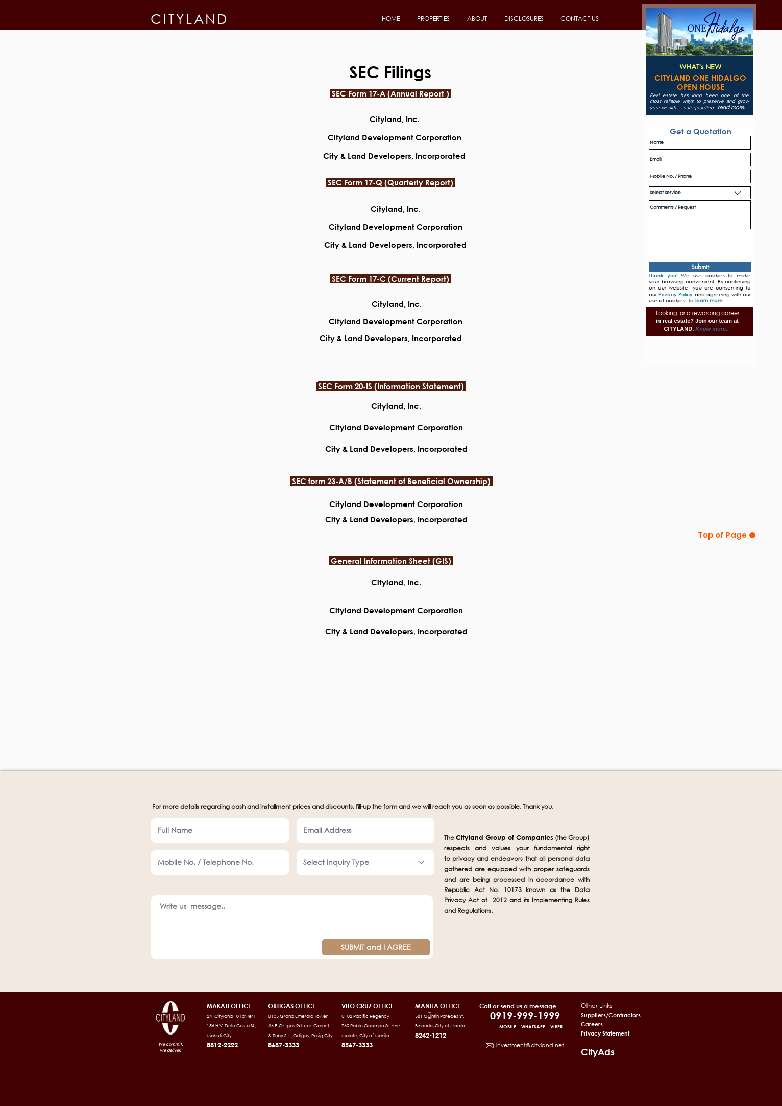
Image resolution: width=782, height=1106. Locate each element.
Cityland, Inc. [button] (392, 208)
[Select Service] (700, 192)
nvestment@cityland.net (530, 1045)
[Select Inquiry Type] (365, 862)
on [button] (456, 137)
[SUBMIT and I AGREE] (376, 947)
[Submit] (700, 267)
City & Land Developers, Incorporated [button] (396, 448)
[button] (432, 19)
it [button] (337, 321)
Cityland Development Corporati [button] (390, 137)
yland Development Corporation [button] (400, 321)
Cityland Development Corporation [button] (393, 226)
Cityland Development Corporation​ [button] (396, 427)
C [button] (328, 321)
